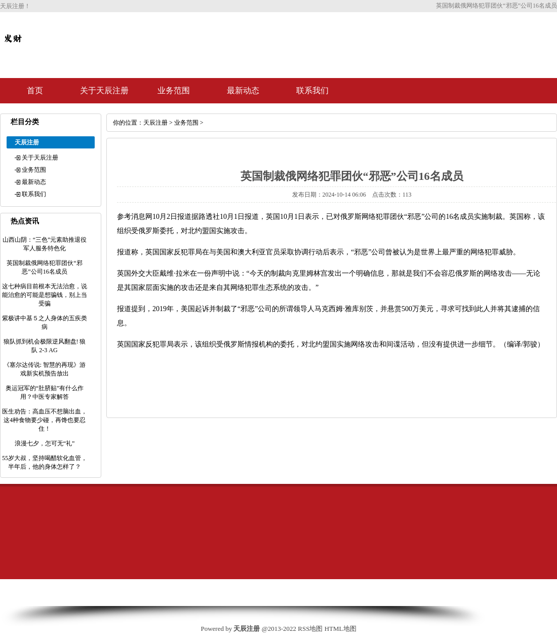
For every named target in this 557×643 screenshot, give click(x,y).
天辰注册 (155, 122)
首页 (35, 90)
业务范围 (173, 90)
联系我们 (312, 90)
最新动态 (243, 90)
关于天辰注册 (104, 90)
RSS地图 (310, 628)
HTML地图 (340, 628)
